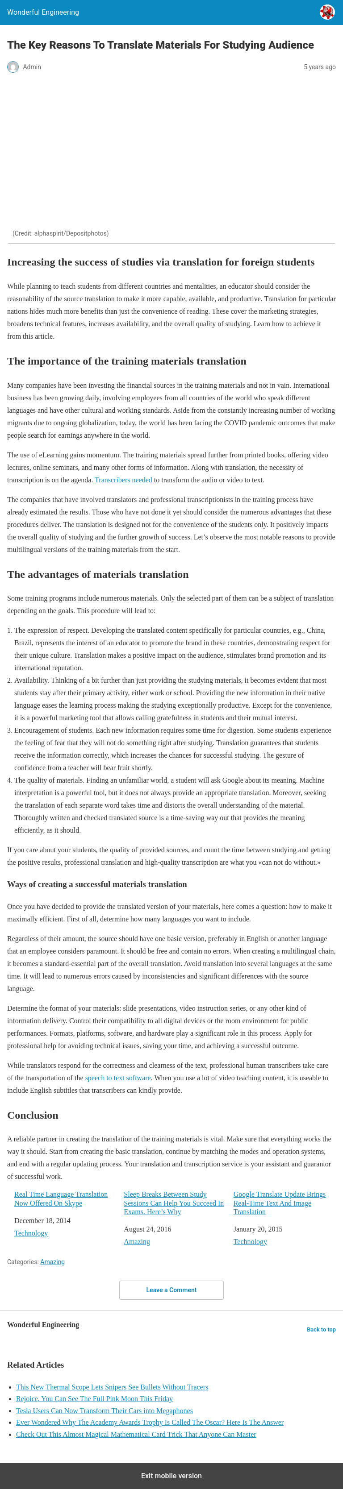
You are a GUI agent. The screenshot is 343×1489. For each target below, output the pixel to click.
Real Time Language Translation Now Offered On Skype (61, 1198)
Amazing (137, 1241)
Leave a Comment (171, 1290)
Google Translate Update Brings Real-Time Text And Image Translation (280, 1202)
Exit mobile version (171, 1476)
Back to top (321, 1329)
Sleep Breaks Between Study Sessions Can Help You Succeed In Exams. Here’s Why (174, 1202)
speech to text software (118, 1078)
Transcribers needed (123, 480)
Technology (31, 1233)
